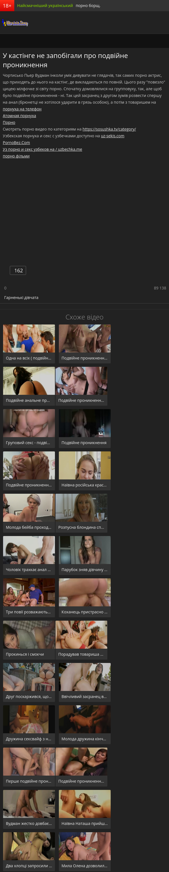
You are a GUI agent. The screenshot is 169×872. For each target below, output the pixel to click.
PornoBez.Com (16, 142)
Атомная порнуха (19, 115)
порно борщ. (88, 5)
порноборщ (14, 22)
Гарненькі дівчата (21, 297)
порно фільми (16, 156)
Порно (9, 122)
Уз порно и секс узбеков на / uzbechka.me (42, 149)
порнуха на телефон (22, 109)
